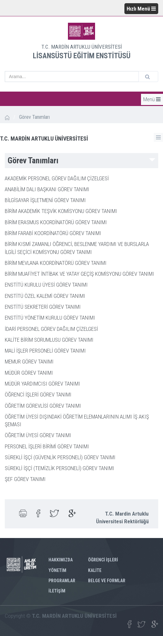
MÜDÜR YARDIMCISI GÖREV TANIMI (42, 383)
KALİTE (94, 570)
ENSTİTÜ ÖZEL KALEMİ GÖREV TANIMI (45, 296)
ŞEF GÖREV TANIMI (25, 479)
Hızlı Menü (141, 8)
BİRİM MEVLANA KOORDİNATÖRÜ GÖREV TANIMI (56, 263)
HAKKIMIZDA (60, 559)
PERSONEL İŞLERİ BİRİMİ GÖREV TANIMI (47, 446)
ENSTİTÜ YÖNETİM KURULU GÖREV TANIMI (50, 317)
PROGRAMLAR (61, 580)
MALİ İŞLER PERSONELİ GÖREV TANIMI (45, 350)
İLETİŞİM (56, 590)
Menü (152, 99)
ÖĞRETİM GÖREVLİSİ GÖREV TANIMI (43, 406)
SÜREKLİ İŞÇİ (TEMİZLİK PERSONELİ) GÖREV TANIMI (59, 468)
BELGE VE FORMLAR (106, 580)
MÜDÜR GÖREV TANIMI (29, 373)
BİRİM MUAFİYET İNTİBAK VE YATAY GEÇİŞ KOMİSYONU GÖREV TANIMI (79, 274)
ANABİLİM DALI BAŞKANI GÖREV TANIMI (47, 189)
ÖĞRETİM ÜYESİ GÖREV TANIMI (38, 435)
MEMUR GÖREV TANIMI (29, 361)
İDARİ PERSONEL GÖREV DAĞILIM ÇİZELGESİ (51, 329)
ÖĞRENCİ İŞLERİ (103, 559)
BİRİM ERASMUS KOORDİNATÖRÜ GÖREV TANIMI (56, 222)
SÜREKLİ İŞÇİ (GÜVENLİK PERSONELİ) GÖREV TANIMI (60, 457)
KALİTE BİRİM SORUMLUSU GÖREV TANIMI (49, 340)
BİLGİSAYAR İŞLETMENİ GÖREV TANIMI (45, 200)
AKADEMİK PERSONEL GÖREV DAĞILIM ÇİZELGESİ (57, 178)
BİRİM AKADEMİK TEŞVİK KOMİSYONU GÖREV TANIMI (61, 211)
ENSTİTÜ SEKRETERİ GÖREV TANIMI (43, 307)
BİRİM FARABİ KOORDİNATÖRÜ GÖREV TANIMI (53, 233)
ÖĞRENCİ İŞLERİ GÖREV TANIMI (38, 394)
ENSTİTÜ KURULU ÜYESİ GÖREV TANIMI (46, 284)
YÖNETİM (57, 570)
